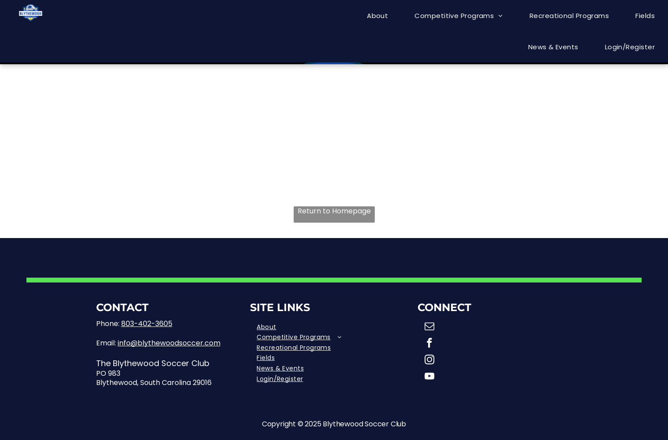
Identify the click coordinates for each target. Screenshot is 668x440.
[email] (429, 327)
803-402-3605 (146, 324)
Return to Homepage (334, 211)
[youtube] (429, 377)
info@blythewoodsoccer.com (169, 343)
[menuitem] (377, 15)
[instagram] (429, 360)
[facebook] (429, 344)
